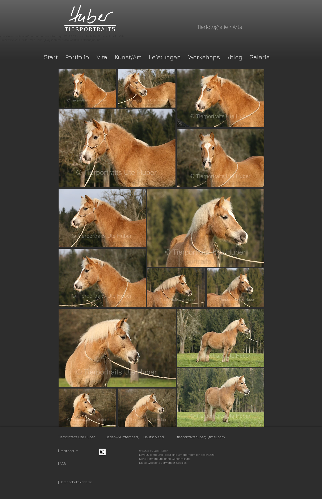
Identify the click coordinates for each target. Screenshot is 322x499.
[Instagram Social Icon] (102, 452)
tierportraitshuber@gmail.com (201, 437)
